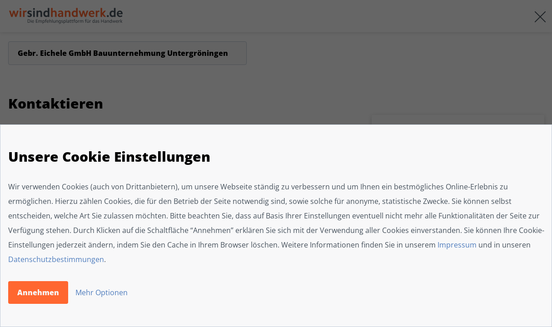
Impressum (457, 245)
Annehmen (38, 292)
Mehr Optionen (101, 292)
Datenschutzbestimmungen (56, 259)
